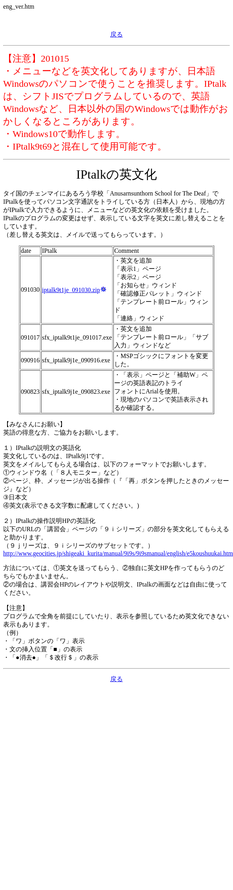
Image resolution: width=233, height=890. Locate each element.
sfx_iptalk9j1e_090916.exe (76, 360)
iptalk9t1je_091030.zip (74, 290)
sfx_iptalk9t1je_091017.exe (77, 337)
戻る (116, 34)
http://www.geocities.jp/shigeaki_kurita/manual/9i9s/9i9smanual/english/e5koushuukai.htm (118, 553)
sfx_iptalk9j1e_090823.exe (76, 391)
